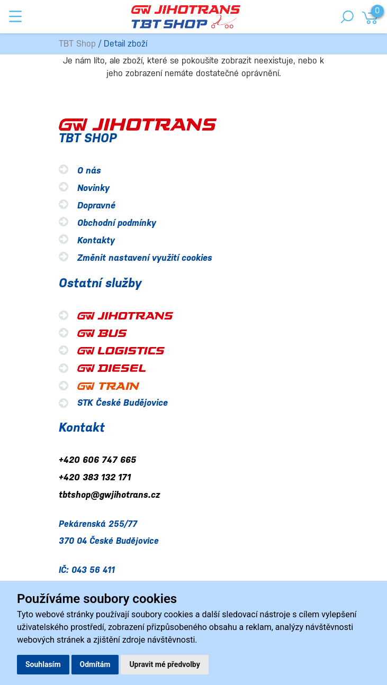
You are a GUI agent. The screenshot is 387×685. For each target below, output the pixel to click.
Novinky (93, 188)
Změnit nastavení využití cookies (144, 258)
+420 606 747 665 (97, 460)
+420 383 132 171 (95, 477)
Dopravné (96, 205)
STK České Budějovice (122, 403)
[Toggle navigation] (15, 16)
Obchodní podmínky (116, 223)
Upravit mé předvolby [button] (164, 664)
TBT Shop (77, 44)
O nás (89, 171)
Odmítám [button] (95, 664)
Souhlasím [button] (43, 664)
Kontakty (96, 240)
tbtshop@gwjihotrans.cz (109, 495)
